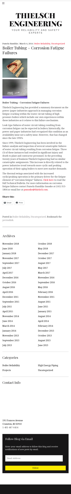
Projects (6, 370)
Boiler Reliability (42, 44)
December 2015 (10, 297)
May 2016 (43, 287)
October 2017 (45, 258)
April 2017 (7, 273)
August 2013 (44, 340)
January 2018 (9, 253)
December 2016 (10, 277)
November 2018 (10, 244)
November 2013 (10, 335)
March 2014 (8, 326)
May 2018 (43, 248)
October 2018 (45, 244)
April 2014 (43, 321)
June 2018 (7, 248)
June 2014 (7, 321)
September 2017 (10, 263)
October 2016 (9, 282)
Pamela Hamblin (10, 44)
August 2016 (8, 287)
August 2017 (44, 263)
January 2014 (9, 331)
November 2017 (10, 258)
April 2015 (7, 311)
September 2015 (10, 302)
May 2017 (43, 268)
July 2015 (7, 306)
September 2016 (46, 282)
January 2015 (45, 311)
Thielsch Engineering (35, 19)
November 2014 (10, 316)
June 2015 (43, 306)
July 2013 (7, 345)
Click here (48, 180)
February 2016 (45, 292)
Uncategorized (58, 44)
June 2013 (43, 345)
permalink (7, 220)
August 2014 (44, 316)
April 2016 (7, 292)
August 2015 (44, 302)
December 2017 (46, 253)
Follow (35, 468)
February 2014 (45, 326)
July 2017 (7, 268)
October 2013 (45, 335)
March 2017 (44, 273)
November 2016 (46, 277)
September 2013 (10, 340)
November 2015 (46, 297)
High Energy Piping (48, 365)
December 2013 (46, 331)
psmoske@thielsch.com (36, 189)
